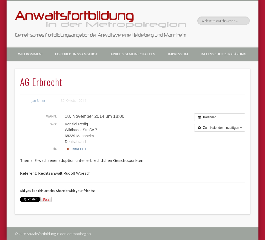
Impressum (178, 54)
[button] (219, 127)
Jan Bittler (38, 100)
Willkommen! (30, 54)
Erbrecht (76, 149)
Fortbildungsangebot (76, 54)
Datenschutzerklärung (223, 54)
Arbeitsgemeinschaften (132, 54)
